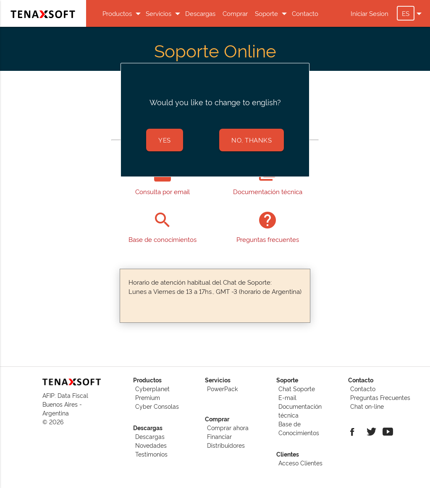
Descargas (200, 13)
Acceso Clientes (300, 463)
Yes (164, 139)
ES (408, 13)
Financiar (219, 436)
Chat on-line (367, 406)
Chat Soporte (296, 388)
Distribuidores (226, 445)
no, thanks (251, 139)
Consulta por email (162, 191)
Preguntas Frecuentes (380, 397)
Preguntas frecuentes (267, 239)
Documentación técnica (267, 191)
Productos (118, 13)
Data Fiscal (73, 395)
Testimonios (151, 454)
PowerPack (222, 388)
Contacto (305, 13)
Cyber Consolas (157, 406)
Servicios (159, 13)
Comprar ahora (228, 427)
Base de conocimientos (162, 239)
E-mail (287, 397)
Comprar (235, 13)
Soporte (267, 13)
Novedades (151, 445)
